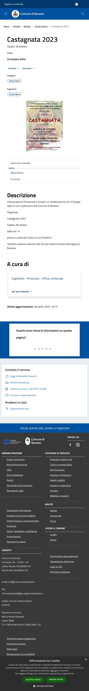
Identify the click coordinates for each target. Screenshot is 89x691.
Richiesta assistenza (60, 572)
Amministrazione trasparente (21, 638)
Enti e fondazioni (15, 475)
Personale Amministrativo (19, 485)
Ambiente (11, 526)
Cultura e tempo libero (61, 464)
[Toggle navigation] (6, 13)
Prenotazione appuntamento (64, 556)
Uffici (9, 470)
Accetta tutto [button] (33, 679)
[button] (44, 686)
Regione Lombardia (13, 4)
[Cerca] (83, 14)
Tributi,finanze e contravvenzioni (23, 521)
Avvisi (53, 521)
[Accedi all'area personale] (77, 4)
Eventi (53, 539)
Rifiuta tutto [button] (56, 679)
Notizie (27, 26)
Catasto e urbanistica (60, 485)
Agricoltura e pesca (16, 541)
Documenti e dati (15, 490)
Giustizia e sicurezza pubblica (21, 515)
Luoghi (53, 534)
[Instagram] (78, 445)
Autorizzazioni (14, 536)
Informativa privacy (16, 643)
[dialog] (44, 673)
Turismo (54, 490)
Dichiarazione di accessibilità (21, 654)
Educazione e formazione (19, 510)
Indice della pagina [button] (20, 163)
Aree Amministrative (17, 464)
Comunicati (55, 515)
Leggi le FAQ (56, 566)
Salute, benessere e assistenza (22, 531)
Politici (10, 480)
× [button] (86, 659)
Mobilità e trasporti (59, 496)
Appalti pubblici (57, 480)
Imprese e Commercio (60, 475)
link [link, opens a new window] (72, 673)
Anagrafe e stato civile (61, 459)
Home (6, 26)
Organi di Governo (15, 459)
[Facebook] (70, 445)
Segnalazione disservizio (62, 561)
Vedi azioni (28, 68)
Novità (16, 26)
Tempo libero (41, 26)
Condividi (14, 68)
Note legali (12, 649)
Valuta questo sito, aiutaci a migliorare (44, 428)
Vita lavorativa (57, 470)
